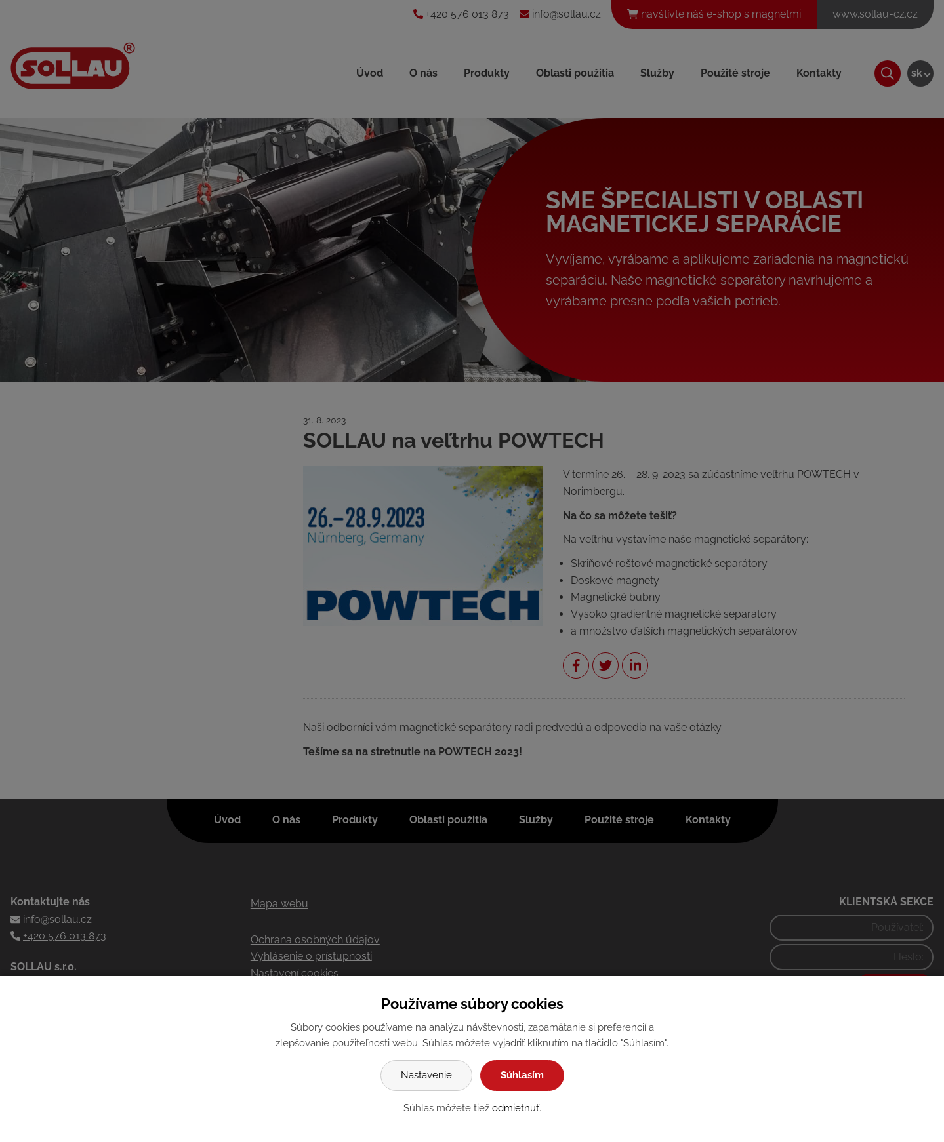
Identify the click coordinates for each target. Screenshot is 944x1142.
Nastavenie (426, 1075)
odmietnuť (515, 1108)
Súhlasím (522, 1075)
